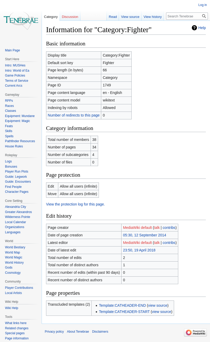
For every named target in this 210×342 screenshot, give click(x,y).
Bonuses (11, 166)
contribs (169, 227)
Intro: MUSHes (15, 65)
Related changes (16, 328)
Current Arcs (13, 85)
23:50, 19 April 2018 (139, 250)
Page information (17, 338)
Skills (8, 131)
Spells (9, 136)
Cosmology (13, 273)
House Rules (14, 146)
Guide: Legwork (16, 177)
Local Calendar (15, 222)
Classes (10, 111)
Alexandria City (15, 207)
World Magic (13, 257)
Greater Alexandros (18, 212)
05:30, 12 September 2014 (144, 235)
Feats (9, 126)
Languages (12, 232)
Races (9, 106)
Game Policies (15, 75)
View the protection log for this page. (75, 204)
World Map (12, 252)
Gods (8, 267)
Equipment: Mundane (20, 116)
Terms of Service (16, 81)
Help (202, 28)
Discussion (70, 17)
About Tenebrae (78, 331)
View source (130, 17)
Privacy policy (54, 331)
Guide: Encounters (18, 181)
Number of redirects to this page (74, 115)
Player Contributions (19, 288)
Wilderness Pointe (17, 217)
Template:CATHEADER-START (124, 312)
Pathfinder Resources (20, 141)
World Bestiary (15, 247)
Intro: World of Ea (17, 70)
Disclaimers (100, 331)
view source (157, 305)
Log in (202, 5)
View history (153, 17)
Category (51, 17)
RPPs (9, 100)
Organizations (14, 227)
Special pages (14, 333)
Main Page (12, 50)
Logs (8, 161)
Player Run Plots (16, 171)
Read (113, 17)
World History (14, 262)
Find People (13, 187)
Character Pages (16, 192)
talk (157, 227)
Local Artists (13, 293)
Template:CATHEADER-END (122, 305)
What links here (16, 323)
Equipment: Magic (17, 121)
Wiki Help (11, 308)
